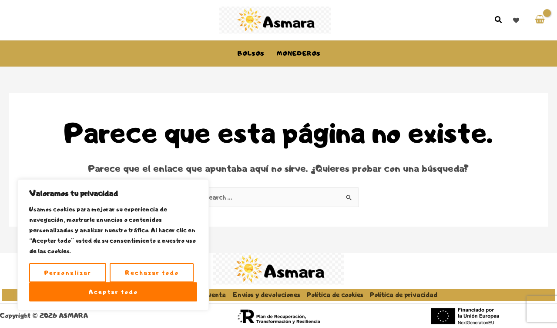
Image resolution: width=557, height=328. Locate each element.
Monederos (298, 53)
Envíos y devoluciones (266, 295)
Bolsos (250, 53)
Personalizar (67, 273)
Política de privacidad (403, 295)
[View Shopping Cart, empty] (539, 20)
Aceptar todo (113, 292)
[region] (113, 245)
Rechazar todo (152, 273)
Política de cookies (335, 295)
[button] (499, 21)
